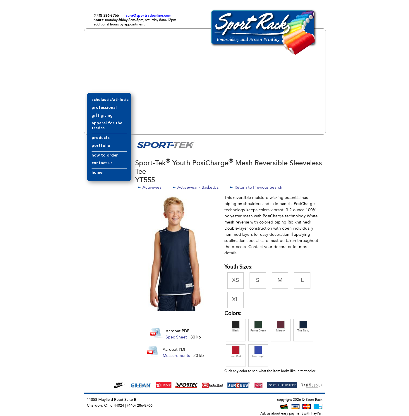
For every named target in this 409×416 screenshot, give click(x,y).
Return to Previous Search (258, 187)
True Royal (258, 351)
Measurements (176, 355)
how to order (105, 155)
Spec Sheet (176, 337)
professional (104, 108)
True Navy (303, 326)
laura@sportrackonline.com (148, 16)
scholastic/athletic (110, 100)
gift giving (102, 116)
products (101, 138)
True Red (236, 351)
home (97, 173)
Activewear (152, 187)
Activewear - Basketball (198, 187)
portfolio (101, 146)
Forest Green (258, 326)
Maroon (281, 326)
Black (236, 326)
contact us (102, 163)
